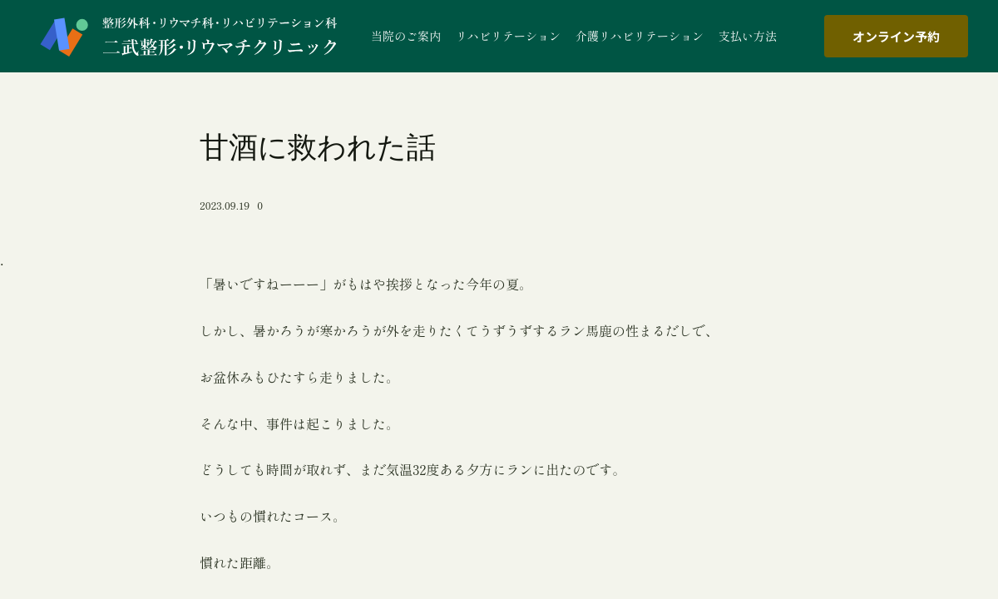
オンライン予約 (896, 36)
